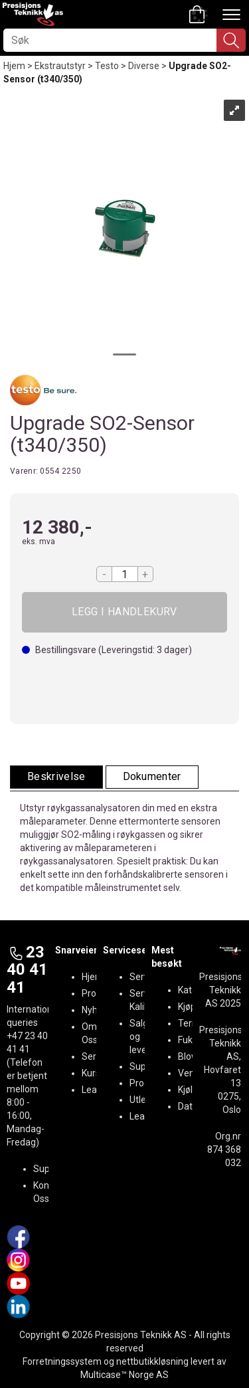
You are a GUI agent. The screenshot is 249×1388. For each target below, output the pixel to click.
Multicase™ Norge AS (124, 1374)
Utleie (141, 1099)
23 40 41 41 (27, 970)
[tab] (56, 777)
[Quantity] (124, 574)
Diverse (143, 65)
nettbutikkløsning (152, 1361)
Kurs (91, 1073)
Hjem (14, 65)
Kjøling (191, 1089)
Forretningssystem (62, 1361)
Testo (107, 65)
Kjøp (124, 612)
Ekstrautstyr (60, 65)
